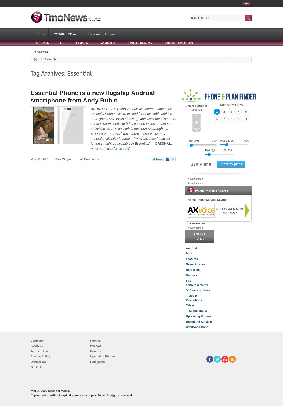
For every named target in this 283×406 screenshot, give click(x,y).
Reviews (96, 345)
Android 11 (108, 43)
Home (40, 34)
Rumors (191, 275)
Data (189, 253)
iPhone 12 (82, 43)
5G (61, 43)
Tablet (190, 305)
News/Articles (195, 264)
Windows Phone (197, 327)
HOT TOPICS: (42, 43)
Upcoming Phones (102, 34)
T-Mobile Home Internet (180, 43)
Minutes (194, 140)
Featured (192, 259)
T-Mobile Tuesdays (140, 43)
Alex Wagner (64, 159)
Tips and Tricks (196, 311)
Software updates (198, 290)
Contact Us (38, 362)
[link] (201, 211)
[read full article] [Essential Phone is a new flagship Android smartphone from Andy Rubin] (117, 148)
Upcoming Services (199, 321)
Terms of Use (39, 351)
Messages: (234, 140)
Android (191, 248)
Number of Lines (231, 105)
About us (37, 345)
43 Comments (89, 159)
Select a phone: (196, 107)
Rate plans (193, 269)
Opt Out (36, 367)
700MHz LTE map (66, 34)
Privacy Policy (40, 356)
